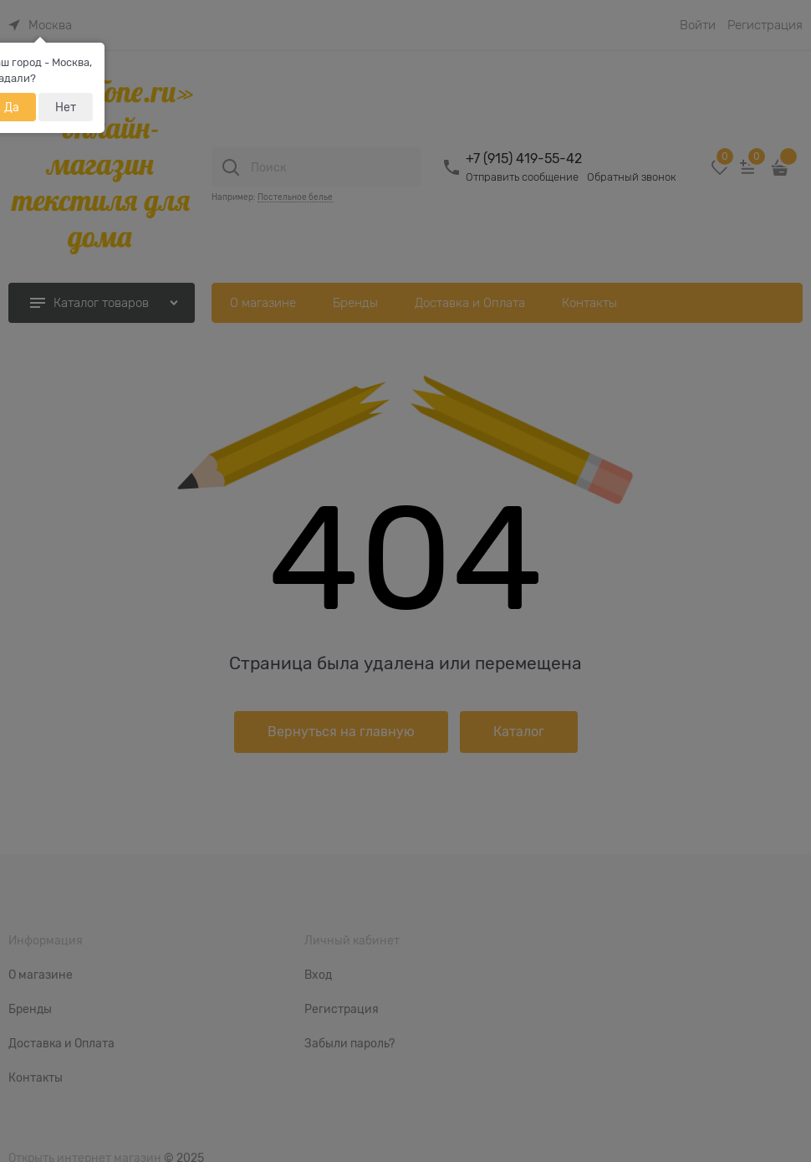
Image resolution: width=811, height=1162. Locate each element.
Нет (65, 107)
